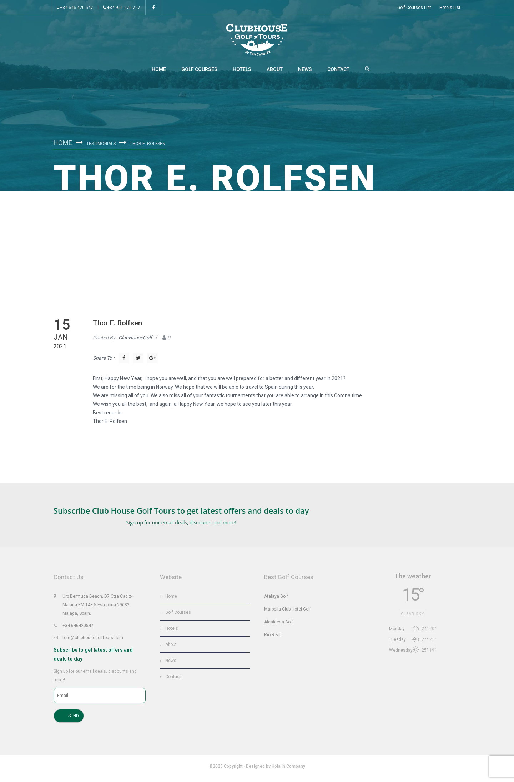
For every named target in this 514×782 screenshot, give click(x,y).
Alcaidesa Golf (278, 624)
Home (159, 71)
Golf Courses (199, 71)
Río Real (272, 637)
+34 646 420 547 (75, 7)
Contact (338, 71)
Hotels (242, 71)
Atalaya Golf (276, 598)
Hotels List (449, 7)
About (275, 71)
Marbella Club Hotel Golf (287, 611)
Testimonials (103, 145)
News (305, 71)
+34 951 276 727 (121, 7)
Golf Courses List (414, 7)
